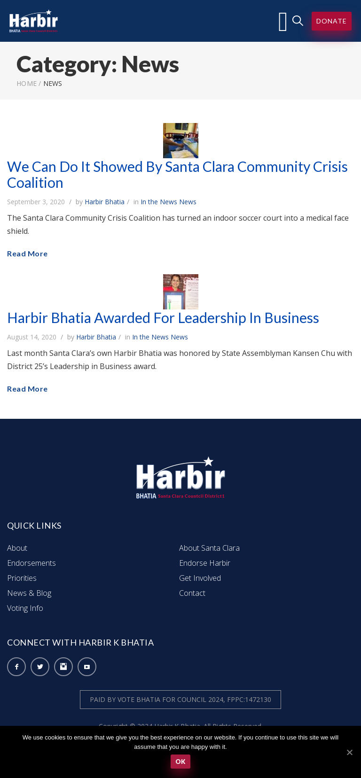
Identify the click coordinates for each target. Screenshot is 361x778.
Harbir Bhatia (105, 201)
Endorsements (31, 563)
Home (26, 83)
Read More (27, 253)
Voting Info (25, 608)
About (17, 548)
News (187, 201)
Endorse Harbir (204, 563)
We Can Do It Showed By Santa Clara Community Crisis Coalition (177, 174)
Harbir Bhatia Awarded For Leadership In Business (163, 317)
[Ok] (349, 752)
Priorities (22, 578)
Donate (331, 21)
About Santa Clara (209, 548)
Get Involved (200, 578)
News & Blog (29, 593)
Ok (180, 761)
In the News (159, 201)
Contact (192, 593)
